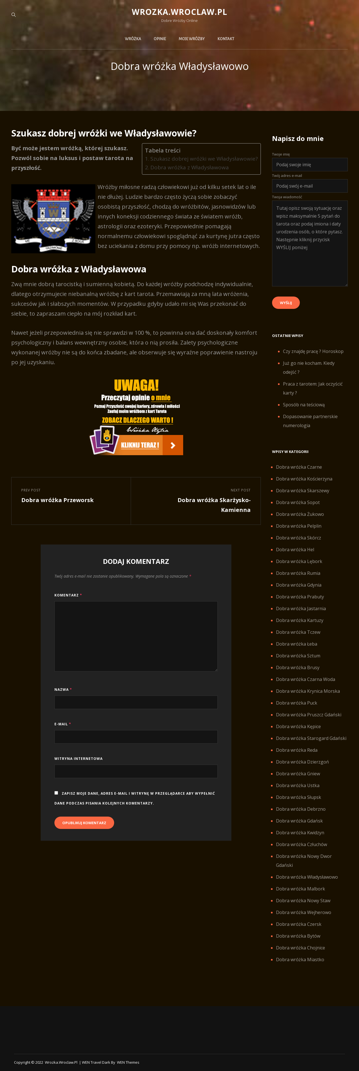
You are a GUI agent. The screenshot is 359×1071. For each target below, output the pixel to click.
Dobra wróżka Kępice (298, 726)
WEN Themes (128, 1062)
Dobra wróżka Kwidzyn (300, 833)
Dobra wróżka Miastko (300, 959)
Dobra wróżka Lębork (299, 561)
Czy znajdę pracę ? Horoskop (313, 351)
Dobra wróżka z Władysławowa (189, 167)
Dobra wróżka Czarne (299, 467)
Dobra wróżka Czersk (298, 924)
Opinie (160, 39)
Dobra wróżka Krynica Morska (308, 691)
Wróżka (133, 39)
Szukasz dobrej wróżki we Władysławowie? (204, 158)
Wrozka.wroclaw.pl (179, 11)
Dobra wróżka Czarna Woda (305, 679)
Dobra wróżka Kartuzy (299, 620)
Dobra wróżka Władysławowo (307, 877)
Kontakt (225, 39)
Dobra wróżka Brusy (297, 667)
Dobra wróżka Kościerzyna (304, 479)
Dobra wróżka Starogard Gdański (311, 738)
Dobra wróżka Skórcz (298, 538)
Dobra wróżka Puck (296, 703)
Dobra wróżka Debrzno (301, 809)
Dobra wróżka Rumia (298, 573)
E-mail (62, 724)
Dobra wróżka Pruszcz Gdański (308, 715)
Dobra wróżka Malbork (300, 889)
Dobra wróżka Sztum (298, 656)
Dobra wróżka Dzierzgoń (302, 762)
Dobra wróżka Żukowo (300, 514)
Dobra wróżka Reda (296, 750)
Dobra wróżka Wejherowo (303, 912)
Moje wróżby (192, 39)
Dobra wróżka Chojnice (300, 948)
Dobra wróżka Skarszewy (302, 490)
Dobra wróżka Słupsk (298, 797)
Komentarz (68, 595)
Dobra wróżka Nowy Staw (303, 900)
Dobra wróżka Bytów (298, 936)
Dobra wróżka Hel (295, 549)
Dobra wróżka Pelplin (298, 526)
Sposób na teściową (304, 405)
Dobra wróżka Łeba (296, 644)
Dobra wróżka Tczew (298, 632)
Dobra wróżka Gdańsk (299, 821)
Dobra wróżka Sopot (298, 502)
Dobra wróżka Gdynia (298, 585)
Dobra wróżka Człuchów (301, 844)
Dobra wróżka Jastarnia (301, 608)
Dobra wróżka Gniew (298, 774)
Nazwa (63, 689)
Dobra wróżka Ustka (297, 785)
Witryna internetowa (78, 758)
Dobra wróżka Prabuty (300, 597)
